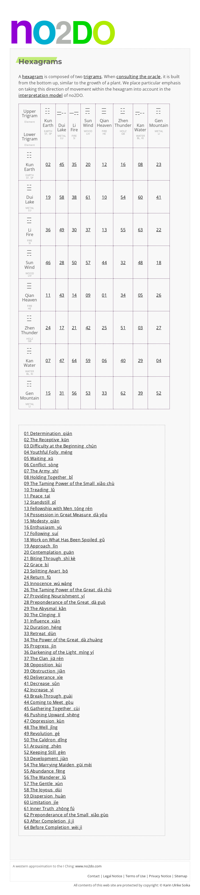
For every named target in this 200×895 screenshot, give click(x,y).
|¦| (73, 113)
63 (140, 230)
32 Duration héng (43, 627)
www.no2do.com (88, 866)
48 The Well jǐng (41, 727)
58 (61, 197)
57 (88, 262)
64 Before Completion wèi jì (53, 827)
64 (74, 360)
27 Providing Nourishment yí (54, 596)
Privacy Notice (160, 876)
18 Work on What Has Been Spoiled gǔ (64, 540)
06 (104, 360)
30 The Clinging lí (42, 615)
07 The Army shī (41, 471)
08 (140, 164)
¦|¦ (139, 113)
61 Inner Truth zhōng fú (49, 808)
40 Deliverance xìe (43, 677)
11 (48, 295)
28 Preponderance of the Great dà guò (65, 602)
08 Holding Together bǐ (48, 477)
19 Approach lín (41, 546)
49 (61, 230)
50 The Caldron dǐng (45, 740)
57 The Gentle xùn (43, 783)
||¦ (61, 113)
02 (48, 164)
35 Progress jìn (40, 646)
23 (158, 164)
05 (140, 295)
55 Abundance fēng (44, 771)
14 (74, 295)
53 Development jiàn (46, 758)
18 (158, 262)
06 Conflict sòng (41, 465)
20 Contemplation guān (49, 552)
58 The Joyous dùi (43, 790)
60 (140, 197)
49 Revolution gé (42, 733)
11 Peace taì (37, 496)
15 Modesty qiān (41, 521)
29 (140, 360)
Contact (94, 876)
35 (74, 164)
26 (158, 295)
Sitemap (180, 876)
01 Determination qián (48, 433)
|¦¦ (122, 111)
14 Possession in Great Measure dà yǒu (65, 515)
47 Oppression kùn (44, 721)
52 (158, 393)
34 (123, 295)
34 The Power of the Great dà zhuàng (63, 640)
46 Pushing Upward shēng (51, 715)
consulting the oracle (138, 76)
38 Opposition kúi (43, 665)
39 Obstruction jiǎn (44, 671)
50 (74, 262)
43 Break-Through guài (48, 696)
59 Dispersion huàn (45, 796)
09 (88, 295)
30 (74, 230)
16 (123, 164)
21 (74, 328)
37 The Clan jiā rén (44, 658)
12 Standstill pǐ (40, 502)
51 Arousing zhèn (42, 746)
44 (104, 262)
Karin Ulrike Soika (176, 885)
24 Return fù (37, 577)
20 (88, 164)
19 (48, 197)
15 (48, 393)
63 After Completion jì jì (49, 821)
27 (158, 328)
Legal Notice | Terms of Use (124, 876)
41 (158, 197)
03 (140, 328)
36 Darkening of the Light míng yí (59, 652)
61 (88, 197)
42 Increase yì (39, 690)
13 (104, 230)
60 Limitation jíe (41, 802)
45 (61, 164)
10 (104, 197)
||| (103, 111)
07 (48, 360)
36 (48, 230)
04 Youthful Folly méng (48, 452)
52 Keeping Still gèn (45, 752)
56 (74, 393)
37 (88, 230)
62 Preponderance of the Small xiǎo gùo (66, 815)
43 (61, 295)
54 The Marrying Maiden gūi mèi (58, 765)
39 (140, 393)
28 (61, 262)
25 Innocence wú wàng (48, 583)
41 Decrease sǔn (42, 683)
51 (123, 328)
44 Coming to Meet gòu (48, 702)
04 (158, 360)
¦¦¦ (47, 111)
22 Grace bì (36, 565)
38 (74, 197)
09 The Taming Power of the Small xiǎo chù (69, 483)
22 (158, 230)
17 (61, 328)
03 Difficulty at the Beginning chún (60, 446)
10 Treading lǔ (39, 490)
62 (123, 393)
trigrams (93, 76)
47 (61, 360)
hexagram (32, 76)
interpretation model (40, 95)
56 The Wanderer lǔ (45, 777)
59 (88, 360)
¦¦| (158, 111)
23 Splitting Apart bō (46, 571)
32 (123, 262)
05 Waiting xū (38, 458)
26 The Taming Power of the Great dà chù (67, 590)
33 (104, 393)
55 (123, 230)
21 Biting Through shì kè (50, 558)
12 (104, 164)
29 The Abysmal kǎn (45, 608)
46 (48, 262)
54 (123, 197)
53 (88, 393)
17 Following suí (41, 533)
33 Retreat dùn (40, 633)
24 (48, 328)
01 (104, 295)
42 (88, 328)
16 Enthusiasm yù (43, 527)
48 (140, 262)
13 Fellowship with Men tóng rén (58, 508)
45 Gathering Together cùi (52, 708)
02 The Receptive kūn (46, 440)
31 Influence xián (42, 621)
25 (104, 328)
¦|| (87, 111)
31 (61, 393)
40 (123, 360)
